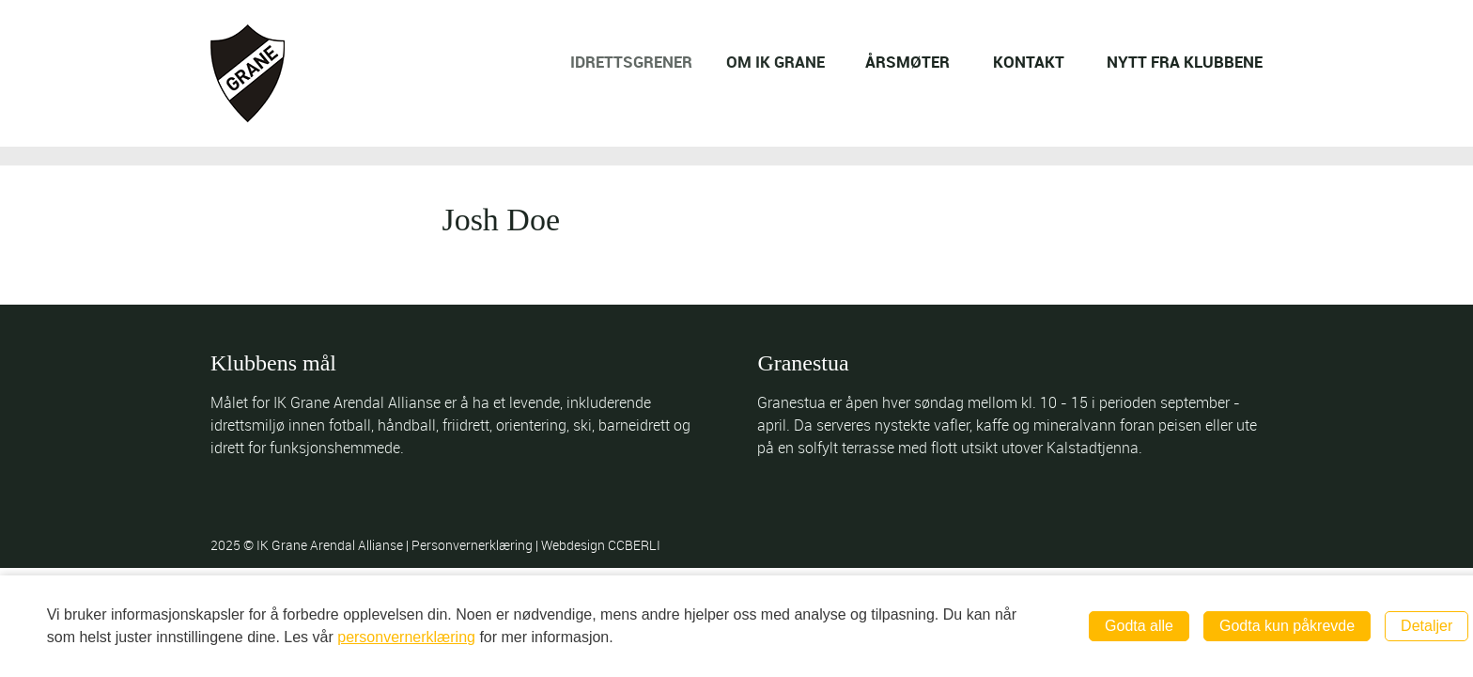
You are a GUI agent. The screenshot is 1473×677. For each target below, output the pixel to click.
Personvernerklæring (473, 545)
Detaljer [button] (1426, 626)
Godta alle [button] (1139, 626)
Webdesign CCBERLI (600, 545)
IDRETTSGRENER (642, 61)
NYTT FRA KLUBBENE (1185, 61)
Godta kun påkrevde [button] (1287, 626)
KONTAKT (1028, 61)
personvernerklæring (406, 637)
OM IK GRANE (783, 61)
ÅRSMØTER (908, 61)
